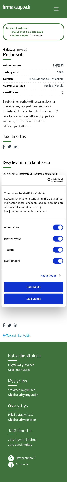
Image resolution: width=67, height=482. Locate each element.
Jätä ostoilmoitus (20, 444)
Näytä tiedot (48, 275)
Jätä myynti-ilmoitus (22, 439)
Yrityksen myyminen (21, 390)
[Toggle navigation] (56, 9)
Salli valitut (33, 298)
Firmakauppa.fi (21, 458)
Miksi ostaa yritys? (20, 415)
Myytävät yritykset (21, 365)
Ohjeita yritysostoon (22, 420)
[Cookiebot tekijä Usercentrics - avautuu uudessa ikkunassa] (48, 180)
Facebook (18, 465)
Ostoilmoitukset (19, 370)
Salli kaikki (33, 286)
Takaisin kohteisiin (17, 335)
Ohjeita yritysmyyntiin (23, 395)
